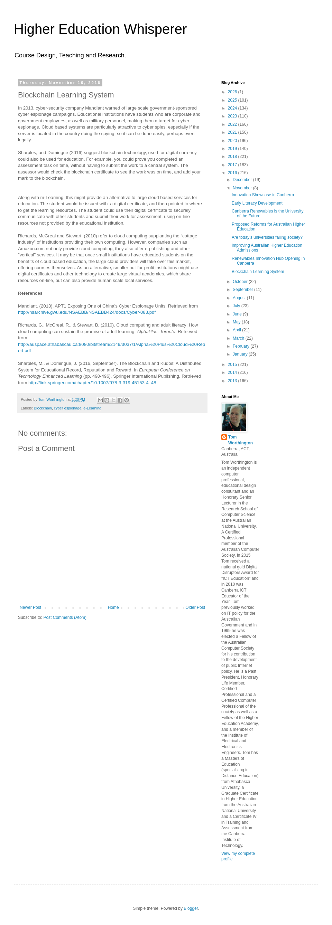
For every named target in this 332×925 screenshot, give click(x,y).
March (239, 338)
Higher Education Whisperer (100, 29)
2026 (233, 91)
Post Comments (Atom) (64, 617)
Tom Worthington (240, 440)
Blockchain (43, 408)
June (238, 314)
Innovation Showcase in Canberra (263, 194)
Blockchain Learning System (258, 271)
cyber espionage (67, 408)
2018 (233, 156)
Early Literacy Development (257, 203)
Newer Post (30, 607)
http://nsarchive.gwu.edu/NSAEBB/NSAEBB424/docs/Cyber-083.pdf (87, 312)
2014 (233, 372)
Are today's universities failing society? (267, 237)
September (243, 289)
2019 (233, 148)
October (241, 281)
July (237, 305)
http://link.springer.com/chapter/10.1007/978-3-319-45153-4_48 (92, 382)
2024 (233, 108)
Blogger (191, 908)
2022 (233, 124)
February (241, 346)
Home (113, 607)
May (237, 322)
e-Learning (92, 408)
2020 (233, 140)
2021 (233, 132)
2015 (233, 364)
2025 (233, 100)
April (237, 330)
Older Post (195, 607)
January (241, 354)
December (243, 179)
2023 (233, 116)
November (243, 188)
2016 (233, 172)
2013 (233, 380)
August (240, 297)
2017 (233, 164)
